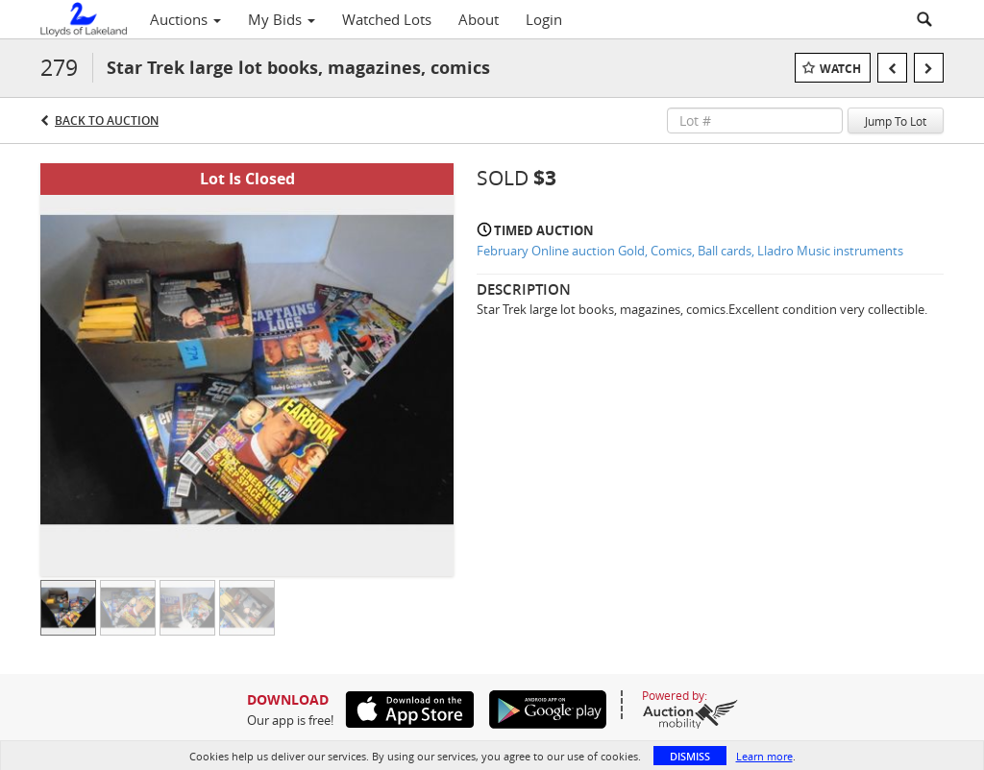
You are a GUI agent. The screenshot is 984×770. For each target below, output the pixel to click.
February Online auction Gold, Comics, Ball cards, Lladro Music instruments (690, 250)
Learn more (764, 756)
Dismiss (690, 756)
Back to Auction (107, 120)
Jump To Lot (895, 121)
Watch (840, 68)
